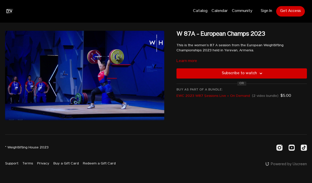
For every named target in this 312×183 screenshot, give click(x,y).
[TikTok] (304, 148)
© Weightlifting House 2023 (27, 147)
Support (11, 163)
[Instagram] (279, 148)
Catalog (200, 11)
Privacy (43, 163)
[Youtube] (292, 148)
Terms (27, 163)
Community (242, 11)
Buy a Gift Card (66, 163)
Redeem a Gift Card (99, 163)
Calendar (220, 11)
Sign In (266, 11)
